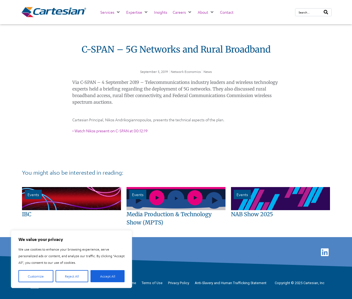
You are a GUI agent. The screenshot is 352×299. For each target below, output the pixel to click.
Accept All (107, 276)
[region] (71, 259)
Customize (36, 276)
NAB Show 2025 (252, 214)
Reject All (72, 276)
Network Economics (186, 71)
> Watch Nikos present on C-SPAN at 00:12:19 (110, 130)
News (208, 71)
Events (33, 194)
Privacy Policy (178, 283)
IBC (26, 214)
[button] (110, 12)
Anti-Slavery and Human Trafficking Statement (230, 283)
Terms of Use (152, 283)
